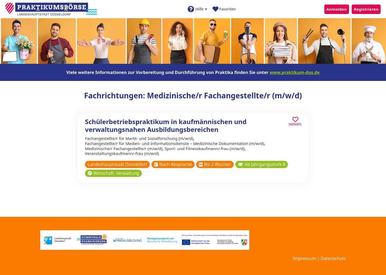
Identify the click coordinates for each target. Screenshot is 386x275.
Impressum (304, 258)
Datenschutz (333, 258)
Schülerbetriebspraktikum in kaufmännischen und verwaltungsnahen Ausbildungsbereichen (166, 125)
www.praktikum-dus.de (295, 72)
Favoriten (224, 9)
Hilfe (197, 9)
